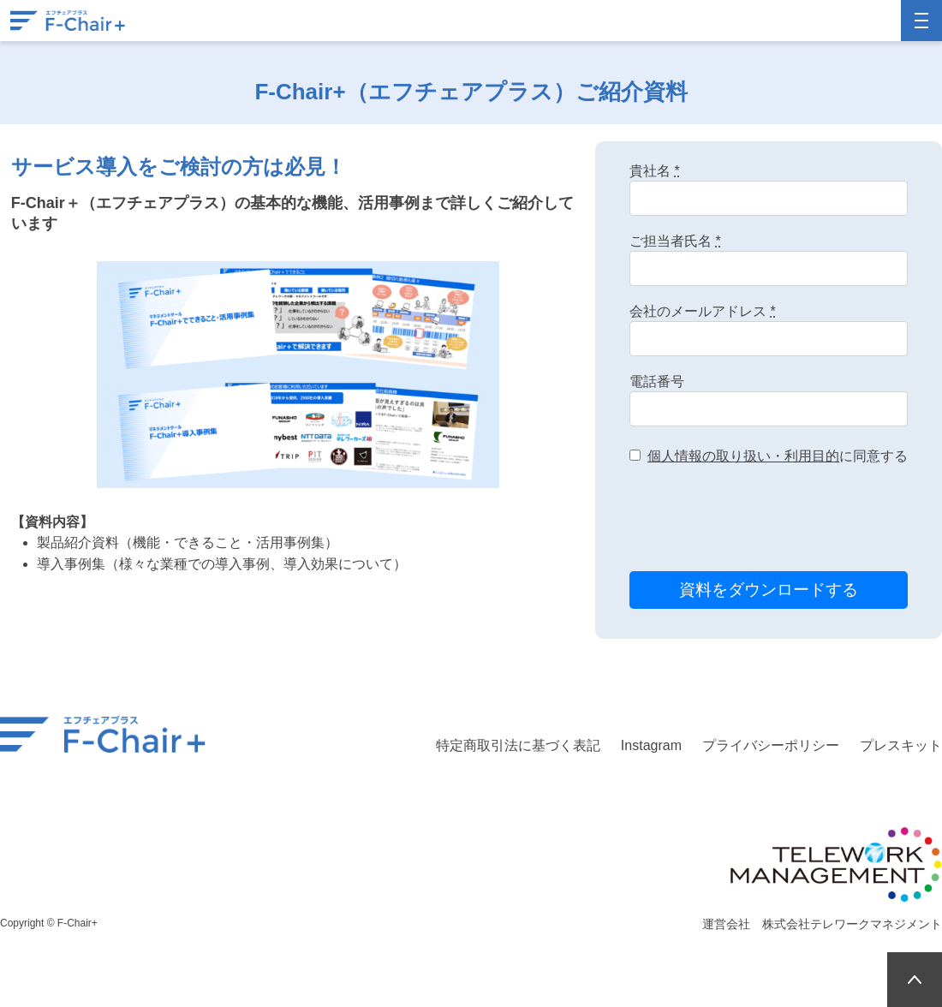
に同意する (777, 456)
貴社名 (654, 171)
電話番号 (656, 381)
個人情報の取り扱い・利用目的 (743, 456)
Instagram (651, 745)
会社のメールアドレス (702, 311)
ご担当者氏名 (675, 241)
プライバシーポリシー (770, 745)
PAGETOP (914, 979)
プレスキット (901, 745)
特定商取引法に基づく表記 (518, 745)
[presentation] (759, 520)
